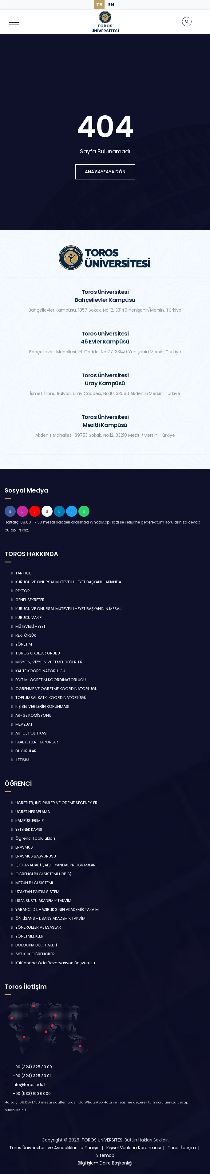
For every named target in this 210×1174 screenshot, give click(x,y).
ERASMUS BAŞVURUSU (33, 856)
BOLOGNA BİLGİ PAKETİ (33, 945)
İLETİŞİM (19, 759)
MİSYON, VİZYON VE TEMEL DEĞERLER (46, 662)
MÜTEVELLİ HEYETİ (28, 626)
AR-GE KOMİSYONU (30, 715)
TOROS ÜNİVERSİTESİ (102, 1140)
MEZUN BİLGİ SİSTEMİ (31, 882)
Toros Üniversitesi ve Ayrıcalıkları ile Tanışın (54, 1148)
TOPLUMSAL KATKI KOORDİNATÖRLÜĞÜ (48, 697)
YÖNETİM (21, 644)
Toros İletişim (182, 1148)
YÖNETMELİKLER (26, 936)
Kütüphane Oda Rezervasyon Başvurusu (52, 962)
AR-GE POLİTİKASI (28, 733)
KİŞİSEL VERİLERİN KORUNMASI (39, 706)
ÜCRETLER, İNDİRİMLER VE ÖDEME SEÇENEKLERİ (54, 802)
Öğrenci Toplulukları (32, 838)
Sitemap (105, 1155)
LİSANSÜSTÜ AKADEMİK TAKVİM (40, 900)
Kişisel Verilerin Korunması (133, 1148)
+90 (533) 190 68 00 (32, 1093)
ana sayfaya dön (105, 172)
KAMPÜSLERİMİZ (27, 820)
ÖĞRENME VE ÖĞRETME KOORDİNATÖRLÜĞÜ (53, 688)
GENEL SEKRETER (27, 599)
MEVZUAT (21, 724)
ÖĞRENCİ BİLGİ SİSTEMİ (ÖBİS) (40, 874)
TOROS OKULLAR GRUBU (35, 653)
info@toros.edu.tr (30, 1084)
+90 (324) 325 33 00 (32, 1066)
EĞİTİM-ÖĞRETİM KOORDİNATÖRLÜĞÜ (48, 679)
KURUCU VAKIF (26, 617)
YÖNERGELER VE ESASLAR (35, 927)
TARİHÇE (20, 573)
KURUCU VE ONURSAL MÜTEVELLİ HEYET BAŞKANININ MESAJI (66, 608)
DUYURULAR (23, 751)
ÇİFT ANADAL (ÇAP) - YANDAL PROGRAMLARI (53, 865)
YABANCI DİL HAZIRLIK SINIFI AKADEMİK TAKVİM (54, 909)
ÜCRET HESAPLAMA (30, 811)
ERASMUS (21, 847)
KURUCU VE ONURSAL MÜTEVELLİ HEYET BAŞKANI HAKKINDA (65, 582)
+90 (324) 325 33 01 (32, 1075)
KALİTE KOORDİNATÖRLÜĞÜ (37, 670)
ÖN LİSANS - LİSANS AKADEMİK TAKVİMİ (48, 918)
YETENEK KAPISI (26, 829)
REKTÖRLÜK (23, 635)
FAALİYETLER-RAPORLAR (34, 742)
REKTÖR (20, 590)
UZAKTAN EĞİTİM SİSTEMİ (35, 891)
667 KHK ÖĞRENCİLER (32, 954)
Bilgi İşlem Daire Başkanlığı (105, 1163)
